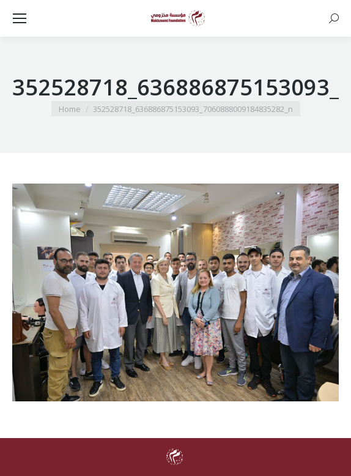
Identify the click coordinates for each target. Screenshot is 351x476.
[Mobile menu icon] (19, 18)
